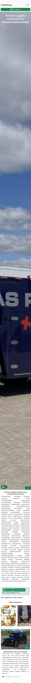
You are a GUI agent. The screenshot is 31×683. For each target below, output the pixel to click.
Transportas (8, 676)
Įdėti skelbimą (15, 9)
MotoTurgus (6, 5)
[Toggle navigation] (27, 5)
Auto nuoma (16, 676)
